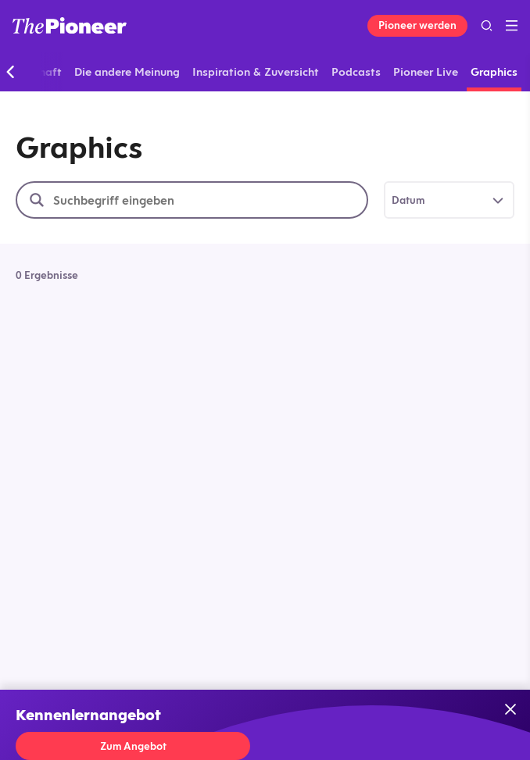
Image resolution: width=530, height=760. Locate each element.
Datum (408, 200)
